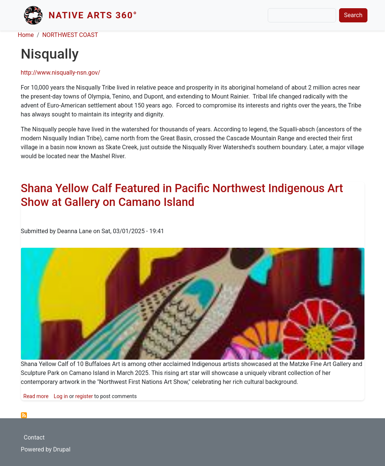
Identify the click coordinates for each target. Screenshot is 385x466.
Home (26, 34)
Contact (34, 437)
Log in (61, 396)
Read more (36, 396)
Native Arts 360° (93, 15)
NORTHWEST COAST (70, 34)
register (84, 396)
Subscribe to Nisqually (24, 415)
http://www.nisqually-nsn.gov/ (60, 72)
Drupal (61, 449)
